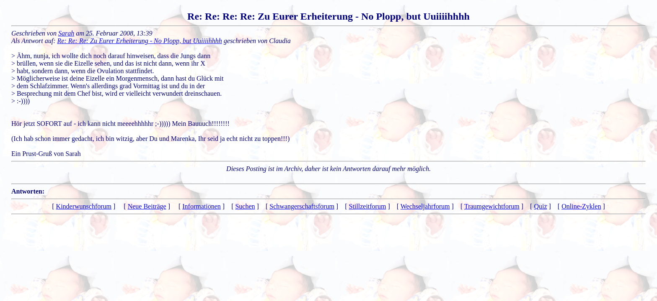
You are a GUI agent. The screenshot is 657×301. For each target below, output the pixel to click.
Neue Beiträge (147, 206)
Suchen (245, 206)
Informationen (201, 206)
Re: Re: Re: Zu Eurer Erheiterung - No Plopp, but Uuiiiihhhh (139, 40)
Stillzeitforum (367, 206)
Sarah (66, 33)
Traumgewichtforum (492, 206)
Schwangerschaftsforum (301, 206)
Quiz (540, 206)
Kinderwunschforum (83, 206)
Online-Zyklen (581, 206)
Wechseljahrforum (425, 206)
